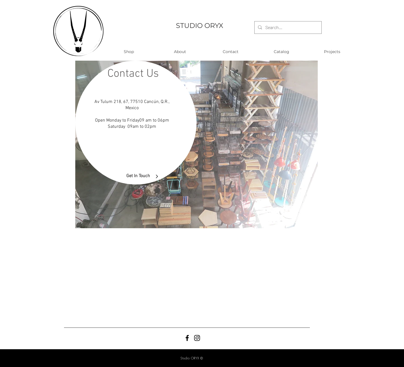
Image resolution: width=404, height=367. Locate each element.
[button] (128, 51)
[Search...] (287, 27)
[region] (196, 144)
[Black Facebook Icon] (187, 338)
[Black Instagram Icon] (197, 338)
